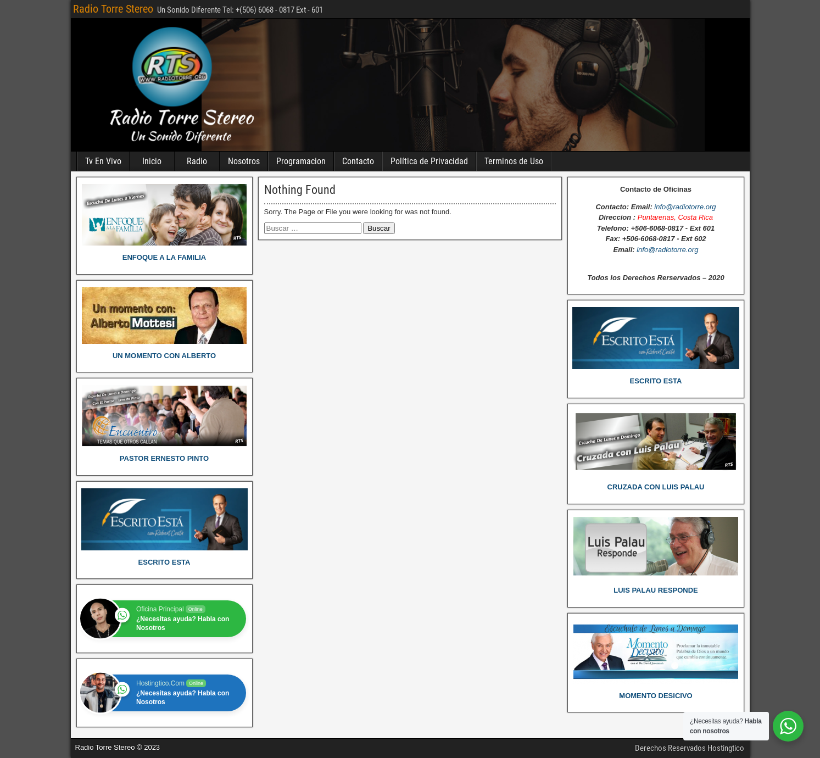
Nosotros (244, 161)
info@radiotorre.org (685, 207)
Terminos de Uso (513, 161)
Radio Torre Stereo (113, 8)
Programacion (301, 161)
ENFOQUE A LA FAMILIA (164, 257)
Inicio (151, 161)
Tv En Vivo (103, 161)
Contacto (358, 161)
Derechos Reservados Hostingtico (689, 748)
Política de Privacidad (429, 161)
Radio (197, 161)
